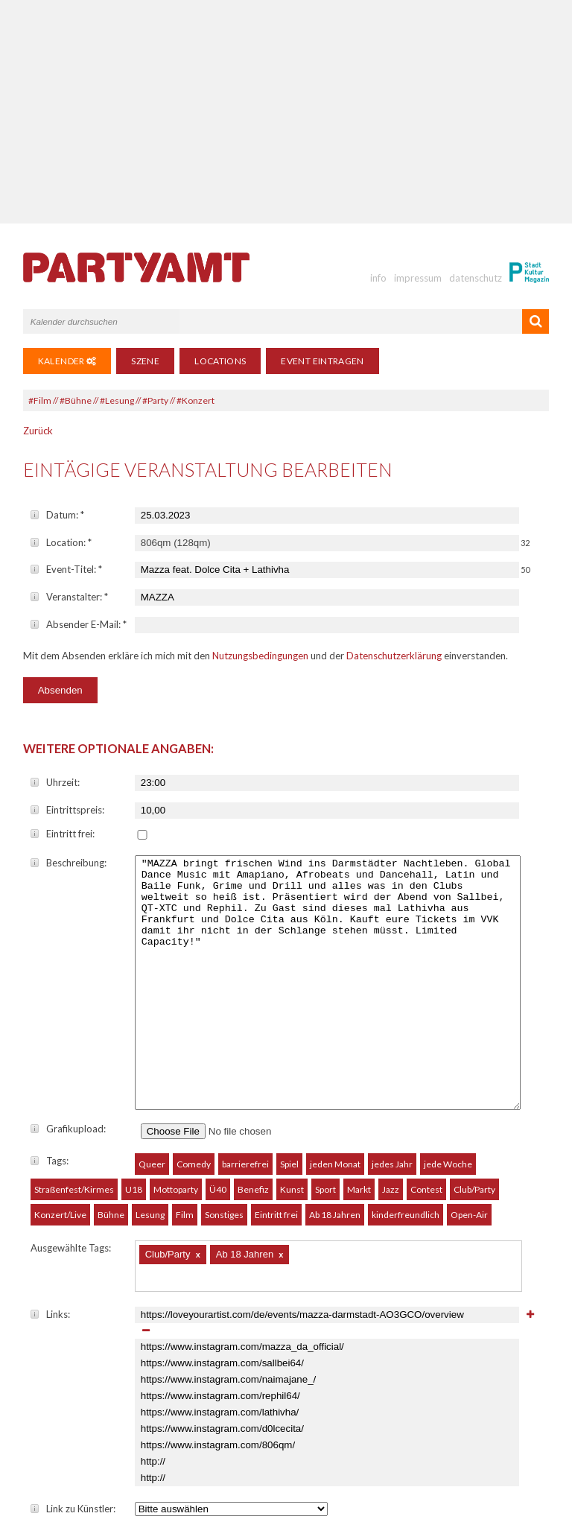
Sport (325, 1062)
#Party (155, 400)
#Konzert (195, 400)
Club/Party (474, 1062)
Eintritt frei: (63, 834)
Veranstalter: (69, 597)
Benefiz (253, 1062)
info (378, 278)
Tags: (50, 1033)
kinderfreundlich (405, 1087)
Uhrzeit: (55, 782)
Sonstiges (224, 1087)
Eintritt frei (276, 1087)
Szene (145, 361)
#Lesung (117, 400)
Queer (152, 1036)
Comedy (194, 1036)
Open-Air (469, 1087)
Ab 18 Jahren (334, 1087)
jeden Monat (335, 1036)
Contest (426, 1062)
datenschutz (475, 278)
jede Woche (448, 1036)
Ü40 (217, 1062)
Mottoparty (175, 1062)
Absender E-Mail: (79, 624)
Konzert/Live (60, 1087)
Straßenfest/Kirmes (74, 1062)
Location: (61, 542)
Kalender (67, 361)
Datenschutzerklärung (394, 656)
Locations (220, 361)
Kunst (292, 1062)
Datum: (57, 515)
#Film (39, 400)
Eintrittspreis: (67, 810)
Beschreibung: (69, 863)
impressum (418, 278)
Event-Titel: (66, 569)
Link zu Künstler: (73, 1381)
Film (185, 1087)
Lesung (150, 1087)
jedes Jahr (392, 1036)
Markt (359, 1062)
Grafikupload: (68, 1001)
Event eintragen (322, 361)
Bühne (111, 1087)
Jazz (390, 1062)
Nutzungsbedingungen (260, 656)
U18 (133, 1062)
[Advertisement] (286, 111)
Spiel (289, 1036)
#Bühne (76, 400)
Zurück (38, 431)
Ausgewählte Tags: (71, 1120)
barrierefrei (245, 1036)
